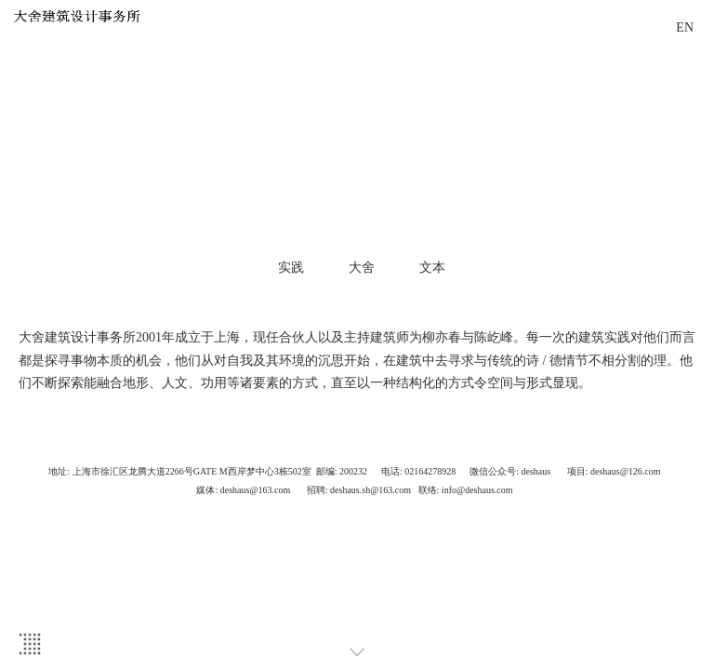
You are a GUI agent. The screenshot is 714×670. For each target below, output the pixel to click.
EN (685, 27)
